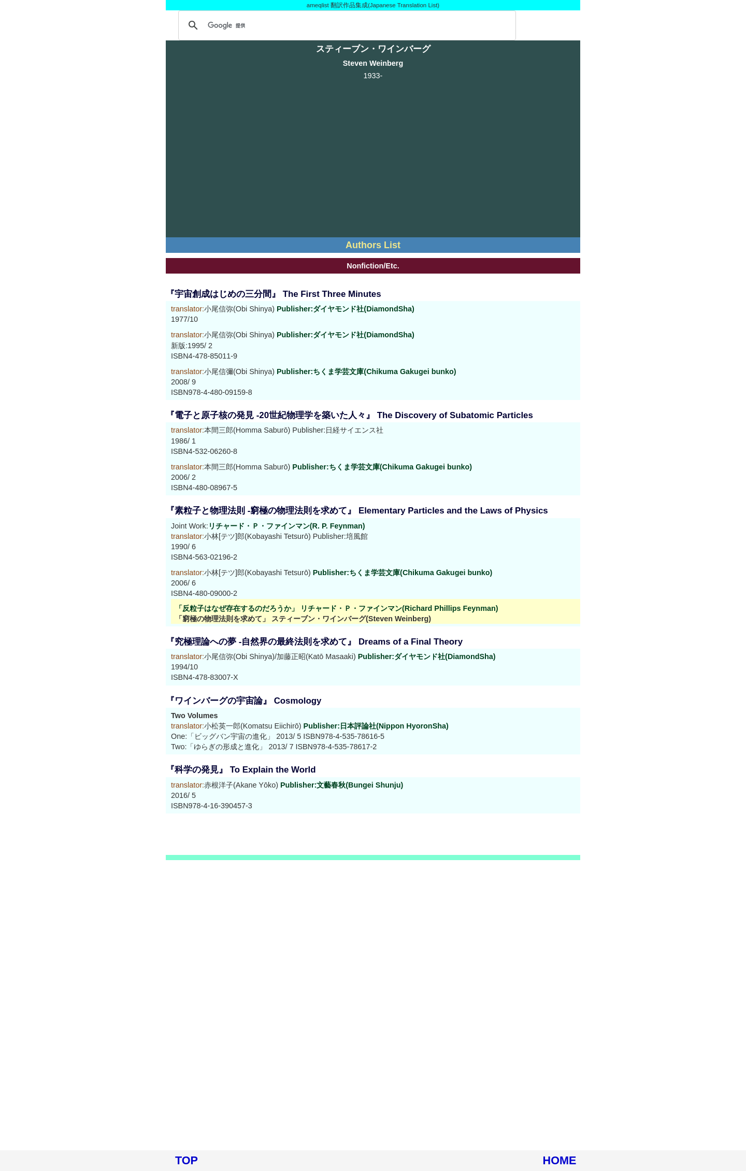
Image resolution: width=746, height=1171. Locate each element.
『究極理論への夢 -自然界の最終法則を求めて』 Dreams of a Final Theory (314, 642)
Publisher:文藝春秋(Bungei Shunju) (341, 785)
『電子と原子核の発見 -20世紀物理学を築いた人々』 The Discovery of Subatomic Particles (349, 415)
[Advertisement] (373, 157)
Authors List (373, 245)
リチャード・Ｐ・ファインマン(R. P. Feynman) (286, 526)
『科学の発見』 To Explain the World (240, 770)
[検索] (345, 25)
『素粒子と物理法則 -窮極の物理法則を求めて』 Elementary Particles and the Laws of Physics (357, 511)
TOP (186, 1160)
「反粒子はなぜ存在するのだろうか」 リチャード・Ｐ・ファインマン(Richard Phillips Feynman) (336, 608)
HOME (560, 1160)
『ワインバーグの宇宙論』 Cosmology (243, 701)
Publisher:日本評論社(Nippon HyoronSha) (376, 726)
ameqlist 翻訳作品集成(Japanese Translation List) (373, 5)
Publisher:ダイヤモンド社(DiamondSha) (345, 309)
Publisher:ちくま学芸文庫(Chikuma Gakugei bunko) (366, 371)
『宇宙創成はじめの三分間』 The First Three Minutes (273, 294)
